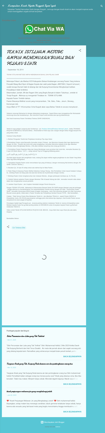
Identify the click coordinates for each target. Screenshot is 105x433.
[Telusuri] (101, 6)
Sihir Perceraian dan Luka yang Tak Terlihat (25, 336)
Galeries (57, 427)
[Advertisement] (95, 52)
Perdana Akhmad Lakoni (60, 129)
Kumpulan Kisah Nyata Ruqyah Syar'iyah (32, 6)
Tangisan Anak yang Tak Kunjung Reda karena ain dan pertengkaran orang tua (39, 363)
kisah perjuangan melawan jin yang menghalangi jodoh (29, 391)
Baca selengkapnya (72, 356)
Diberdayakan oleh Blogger (52, 422)
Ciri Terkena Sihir (18, 228)
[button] (80, 51)
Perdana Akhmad (47, 129)
